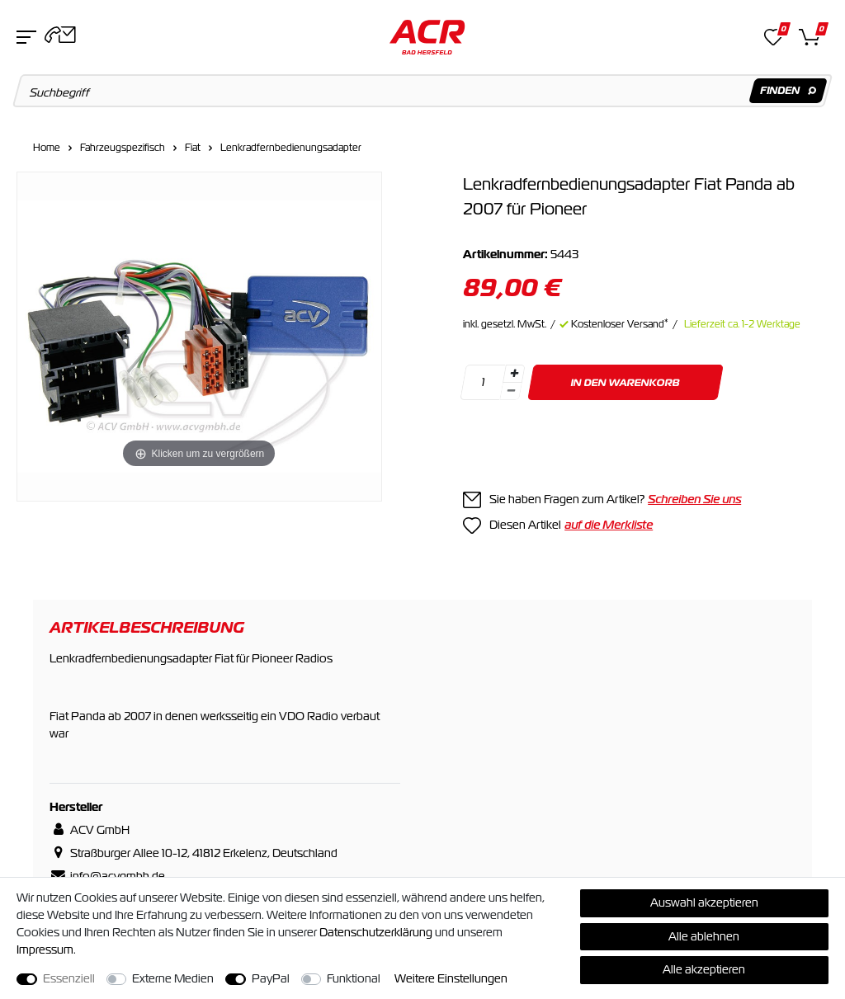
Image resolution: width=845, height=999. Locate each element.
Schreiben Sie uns (694, 499)
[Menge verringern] (510, 391)
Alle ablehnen (703, 936)
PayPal (271, 978)
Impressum (45, 949)
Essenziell (69, 978)
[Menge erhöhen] (514, 374)
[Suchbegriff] (422, 90)
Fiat (193, 147)
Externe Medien (173, 978)
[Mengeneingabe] (483, 382)
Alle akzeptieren (704, 969)
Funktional (353, 978)
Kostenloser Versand (619, 324)
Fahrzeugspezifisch (122, 147)
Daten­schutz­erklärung (375, 932)
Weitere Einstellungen (450, 978)
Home (46, 147)
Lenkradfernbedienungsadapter (290, 147)
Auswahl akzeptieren (704, 902)
